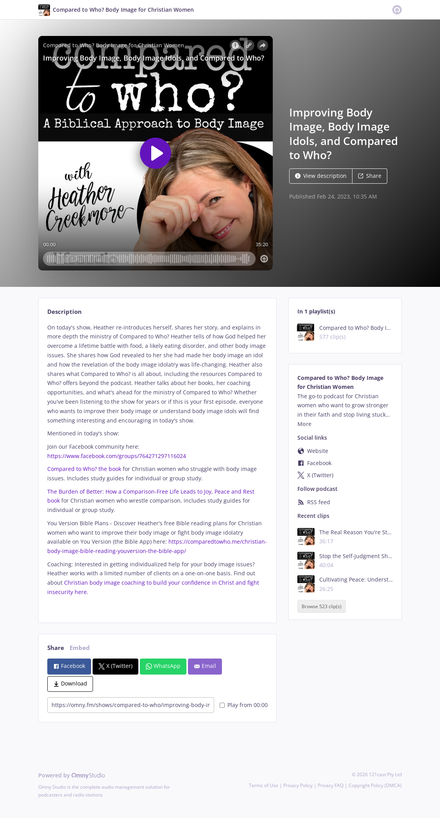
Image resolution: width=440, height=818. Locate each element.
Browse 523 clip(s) (322, 606)
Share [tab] (55, 648)
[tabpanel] (157, 466)
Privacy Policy (298, 785)
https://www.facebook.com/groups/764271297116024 (116, 456)
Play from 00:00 (244, 705)
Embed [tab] (80, 648)
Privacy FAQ (330, 785)
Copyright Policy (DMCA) (375, 785)
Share (369, 175)
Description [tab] (64, 312)
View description (321, 175)
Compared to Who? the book (84, 469)
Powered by (71, 775)
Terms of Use (263, 785)
